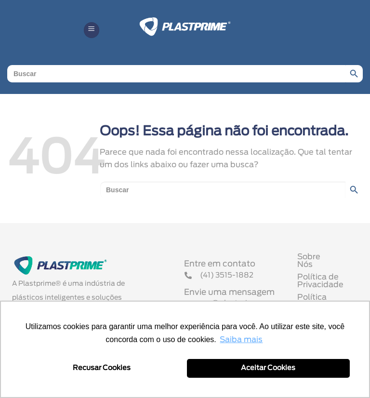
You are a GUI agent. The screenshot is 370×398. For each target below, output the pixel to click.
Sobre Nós (317, 267)
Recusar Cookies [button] (102, 367)
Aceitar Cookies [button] (268, 367)
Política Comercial (332, 300)
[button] (91, 30)
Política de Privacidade (320, 284)
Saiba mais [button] (241, 340)
